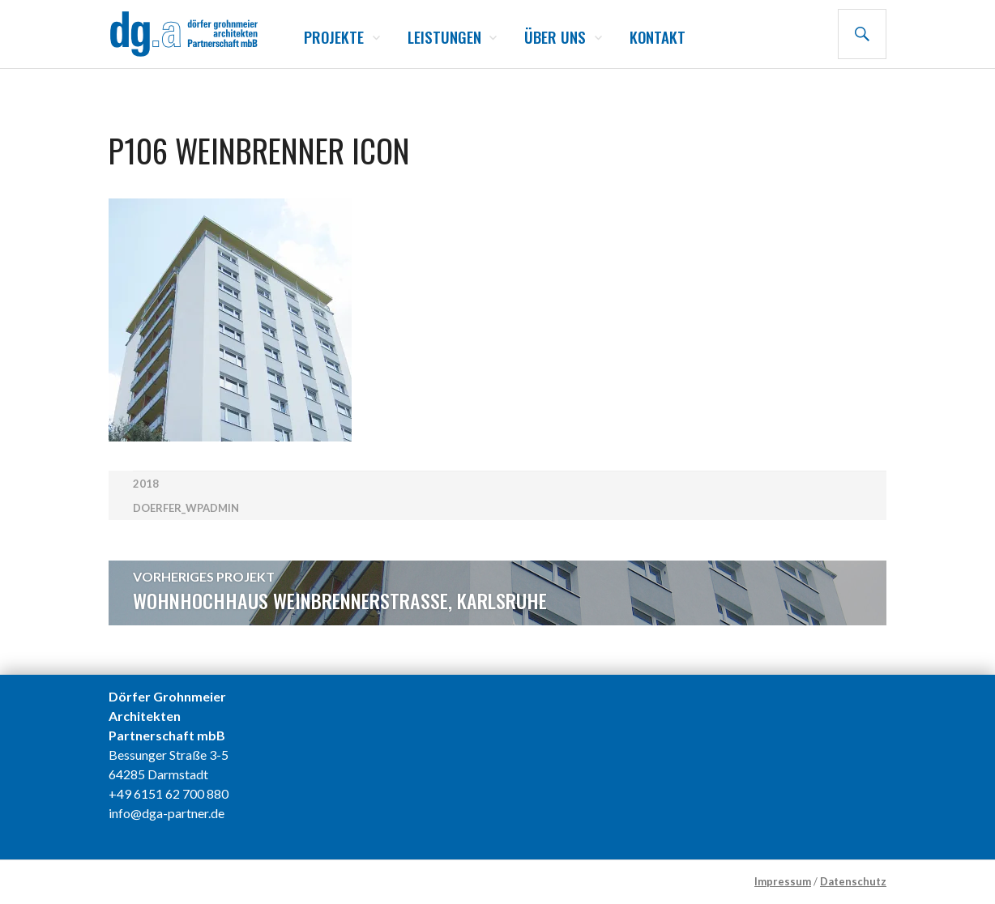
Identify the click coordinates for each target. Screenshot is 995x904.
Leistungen (444, 36)
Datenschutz (853, 881)
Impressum (782, 881)
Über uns (555, 36)
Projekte (334, 36)
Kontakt (657, 36)
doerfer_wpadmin (186, 507)
